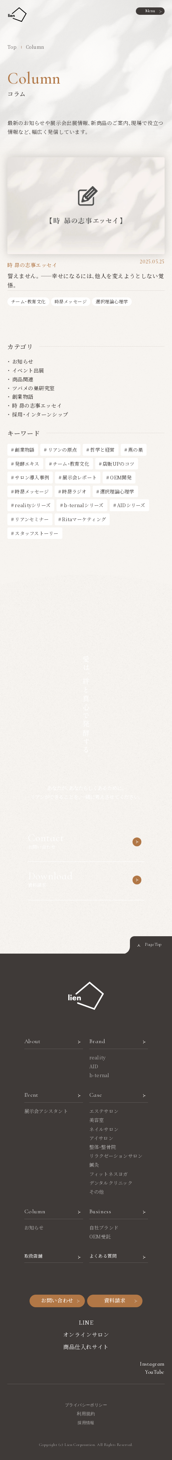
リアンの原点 (62, 449)
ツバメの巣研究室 (33, 388)
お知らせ (23, 361)
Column (35, 47)
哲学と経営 (102, 449)
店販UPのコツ (118, 463)
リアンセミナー (32, 519)
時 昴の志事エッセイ (37, 405)
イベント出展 (28, 370)
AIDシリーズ (131, 505)
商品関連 (23, 379)
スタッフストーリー (36, 533)
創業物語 (23, 396)
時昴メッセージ (32, 491)
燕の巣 (135, 449)
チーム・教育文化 (71, 463)
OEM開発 (120, 477)
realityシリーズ (33, 505)
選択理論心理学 (117, 491)
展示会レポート (79, 477)
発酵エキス (27, 463)
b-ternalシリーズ (83, 505)
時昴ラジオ (74, 491)
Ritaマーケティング (84, 519)
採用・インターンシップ (40, 414)
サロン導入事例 (32, 477)
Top (12, 47)
